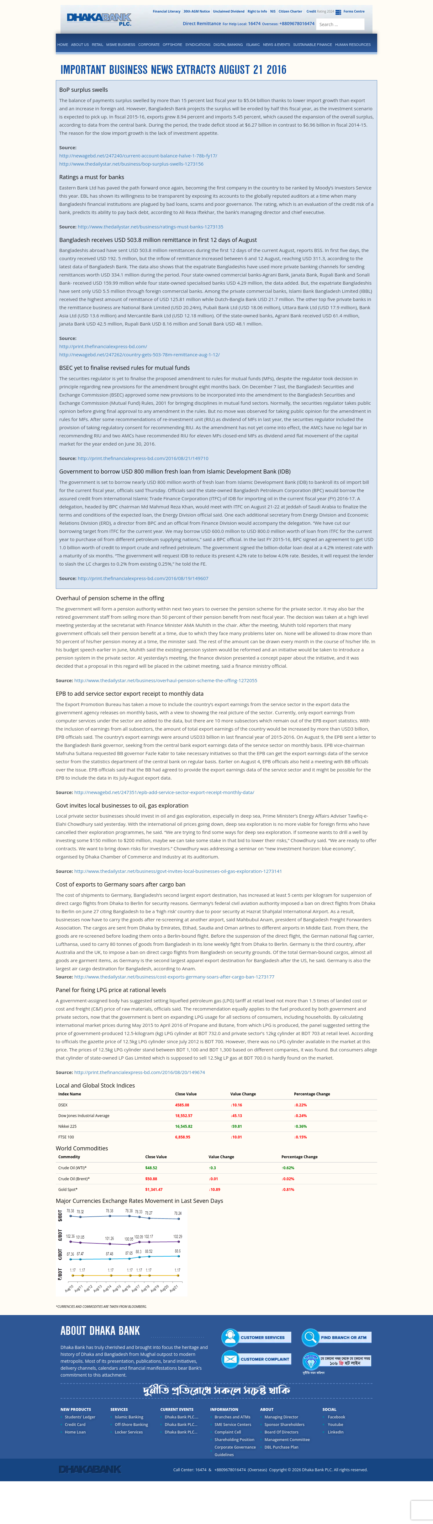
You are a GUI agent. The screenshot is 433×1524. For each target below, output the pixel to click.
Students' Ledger (80, 1417)
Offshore (172, 44)
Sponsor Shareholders (284, 1424)
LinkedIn (335, 1432)
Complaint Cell (228, 1432)
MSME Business (120, 44)
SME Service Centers (233, 1424)
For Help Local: (242, 23)
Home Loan (75, 1432)
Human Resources (353, 44)
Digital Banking (228, 44)
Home (62, 44)
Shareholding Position (235, 1439)
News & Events (276, 44)
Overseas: (288, 23)
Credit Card (75, 1424)
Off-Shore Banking (131, 1424)
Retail (97, 44)
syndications (197, 44)
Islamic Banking (129, 1417)
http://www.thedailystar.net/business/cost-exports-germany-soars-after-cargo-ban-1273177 (174, 976)
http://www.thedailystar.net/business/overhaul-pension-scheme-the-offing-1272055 (165, 680)
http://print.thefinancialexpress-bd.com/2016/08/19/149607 (143, 578)
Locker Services (129, 1432)
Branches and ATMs (233, 1417)
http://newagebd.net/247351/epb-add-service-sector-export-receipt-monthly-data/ (163, 792)
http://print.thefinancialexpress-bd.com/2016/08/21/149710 (143, 458)
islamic (253, 44)
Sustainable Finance (312, 44)
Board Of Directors (281, 1432)
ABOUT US (80, 44)
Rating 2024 (319, 11)
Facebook (336, 1417)
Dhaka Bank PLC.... (181, 1417)
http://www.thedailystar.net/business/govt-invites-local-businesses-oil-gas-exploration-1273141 (177, 871)
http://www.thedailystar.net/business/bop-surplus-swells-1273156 (131, 164)
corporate (149, 44)
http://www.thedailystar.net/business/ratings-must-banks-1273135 (150, 226)
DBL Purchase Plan (281, 1447)
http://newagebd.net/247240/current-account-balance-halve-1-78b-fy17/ (138, 155)
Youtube (335, 1424)
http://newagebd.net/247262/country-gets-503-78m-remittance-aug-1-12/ (139, 354)
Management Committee (287, 1439)
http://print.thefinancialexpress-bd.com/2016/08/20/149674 (139, 1072)
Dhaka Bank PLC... (181, 1424)
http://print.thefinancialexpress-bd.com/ (103, 346)
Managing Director (281, 1417)
